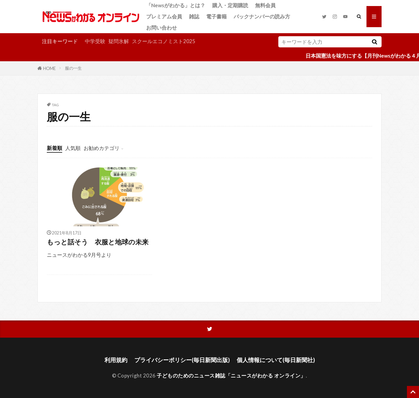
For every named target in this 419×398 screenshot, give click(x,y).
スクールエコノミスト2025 (163, 41)
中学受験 (95, 41)
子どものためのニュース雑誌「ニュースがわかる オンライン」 (231, 375)
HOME (49, 68)
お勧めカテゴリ (102, 148)
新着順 (54, 148)
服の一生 (73, 68)
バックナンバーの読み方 (262, 16)
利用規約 (115, 359)
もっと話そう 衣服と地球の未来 (98, 242)
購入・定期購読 (230, 5)
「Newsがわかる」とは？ (175, 5)
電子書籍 (216, 16)
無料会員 (265, 5)
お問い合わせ (161, 27)
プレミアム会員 (164, 16)
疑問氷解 (118, 41)
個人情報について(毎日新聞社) (276, 359)
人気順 (73, 148)
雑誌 (194, 16)
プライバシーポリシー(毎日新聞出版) (182, 359)
